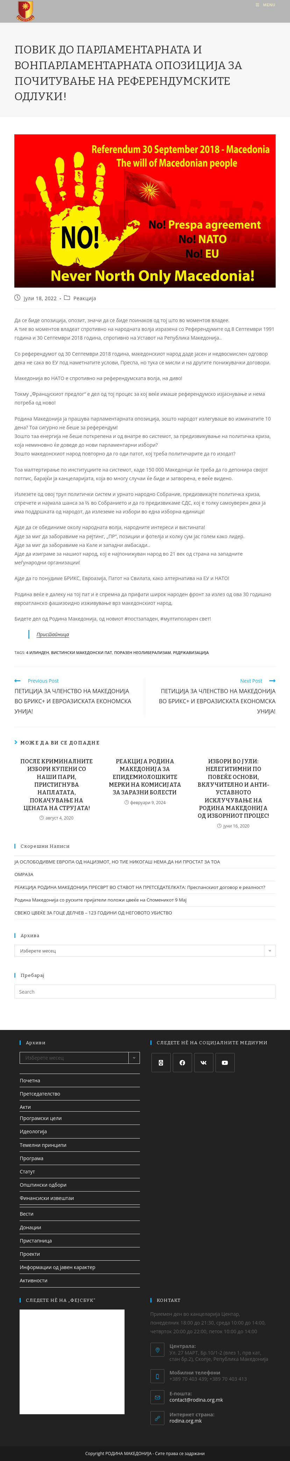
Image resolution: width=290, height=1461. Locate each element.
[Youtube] (225, 1062)
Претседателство (40, 1093)
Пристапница (52, 634)
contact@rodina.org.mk (196, 1399)
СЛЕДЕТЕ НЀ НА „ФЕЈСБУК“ (61, 1300)
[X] (161, 1062)
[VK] (203, 1062)
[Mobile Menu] (265, 5)
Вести (26, 1213)
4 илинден (37, 652)
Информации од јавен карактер (57, 1267)
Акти (25, 1107)
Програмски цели (41, 1118)
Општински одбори (43, 1184)
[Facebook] (182, 1062)
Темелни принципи (43, 1145)
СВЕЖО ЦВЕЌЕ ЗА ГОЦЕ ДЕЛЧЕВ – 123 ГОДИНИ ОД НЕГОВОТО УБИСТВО (93, 913)
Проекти (30, 1254)
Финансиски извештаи (47, 1198)
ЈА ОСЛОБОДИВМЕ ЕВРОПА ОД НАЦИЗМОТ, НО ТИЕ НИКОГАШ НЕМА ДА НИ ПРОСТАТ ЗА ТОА (117, 862)
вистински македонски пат (81, 652)
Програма (31, 1158)
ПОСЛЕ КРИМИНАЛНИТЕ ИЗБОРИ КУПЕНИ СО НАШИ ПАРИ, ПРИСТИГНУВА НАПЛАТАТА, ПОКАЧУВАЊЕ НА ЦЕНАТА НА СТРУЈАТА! (56, 784)
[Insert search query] (144, 992)
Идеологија (33, 1131)
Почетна (30, 1080)
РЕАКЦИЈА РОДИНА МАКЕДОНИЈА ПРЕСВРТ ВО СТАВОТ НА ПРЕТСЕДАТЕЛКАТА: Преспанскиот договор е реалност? (139, 887)
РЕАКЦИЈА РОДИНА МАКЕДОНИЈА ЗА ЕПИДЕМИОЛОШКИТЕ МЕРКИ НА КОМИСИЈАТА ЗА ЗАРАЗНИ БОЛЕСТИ (145, 777)
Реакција (84, 298)
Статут (27, 1171)
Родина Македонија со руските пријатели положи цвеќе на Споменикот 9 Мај (100, 900)
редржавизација (190, 652)
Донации (30, 1227)
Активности (33, 1280)
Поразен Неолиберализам (142, 652)
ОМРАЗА (23, 874)
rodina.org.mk (186, 1420)
